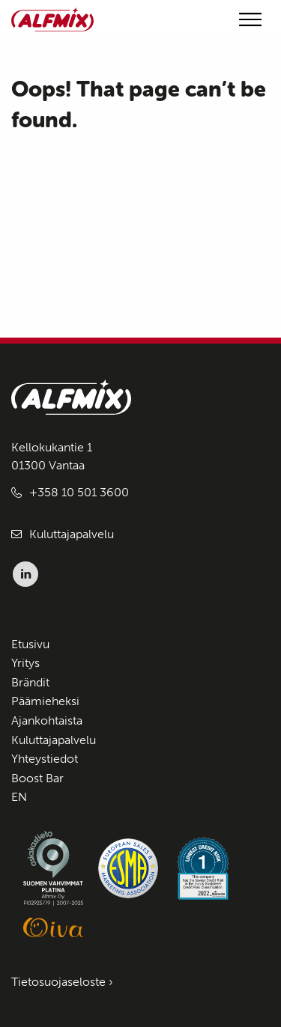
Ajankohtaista (46, 720)
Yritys (25, 663)
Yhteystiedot (44, 759)
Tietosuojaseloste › (62, 982)
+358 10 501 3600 (79, 492)
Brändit (30, 682)
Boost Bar (37, 778)
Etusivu (30, 644)
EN (19, 797)
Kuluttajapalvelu (71, 534)
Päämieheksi (45, 701)
